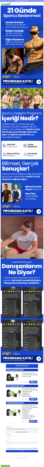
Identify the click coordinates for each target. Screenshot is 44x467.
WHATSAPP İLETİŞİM (5, 465)
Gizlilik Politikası (21, 455)
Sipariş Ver (22, 451)
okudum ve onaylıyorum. (23, 448)
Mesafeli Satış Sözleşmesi (28, 455)
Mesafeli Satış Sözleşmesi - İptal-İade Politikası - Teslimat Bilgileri (19, 448)
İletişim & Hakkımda (15, 455)
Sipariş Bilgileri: (8, 434)
